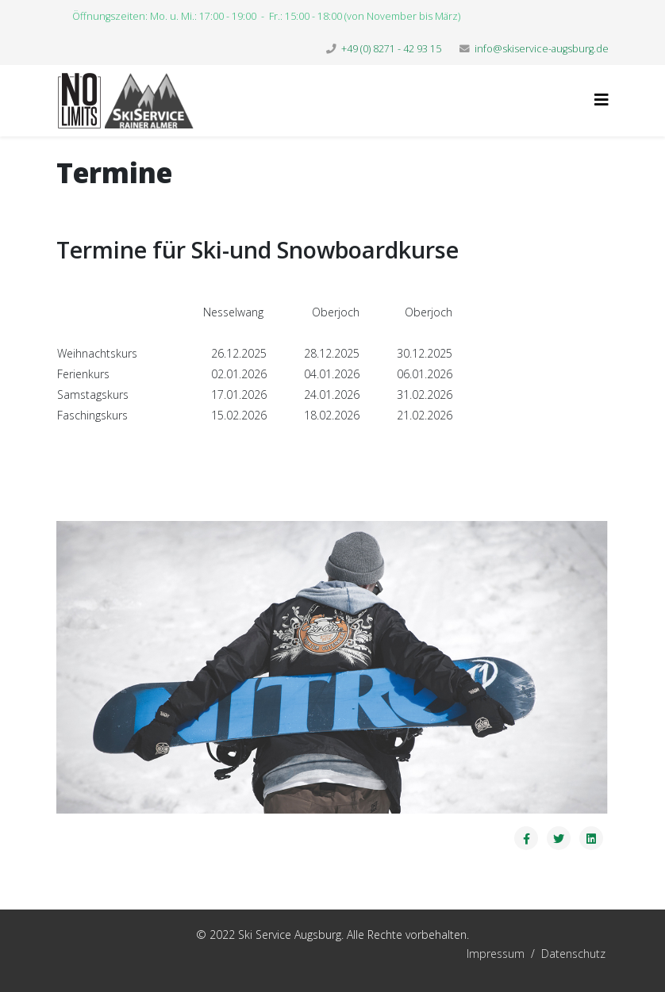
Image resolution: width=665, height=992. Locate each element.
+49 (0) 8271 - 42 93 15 (391, 49)
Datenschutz (573, 953)
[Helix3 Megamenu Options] (601, 99)
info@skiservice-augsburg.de (542, 49)
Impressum (418, 953)
